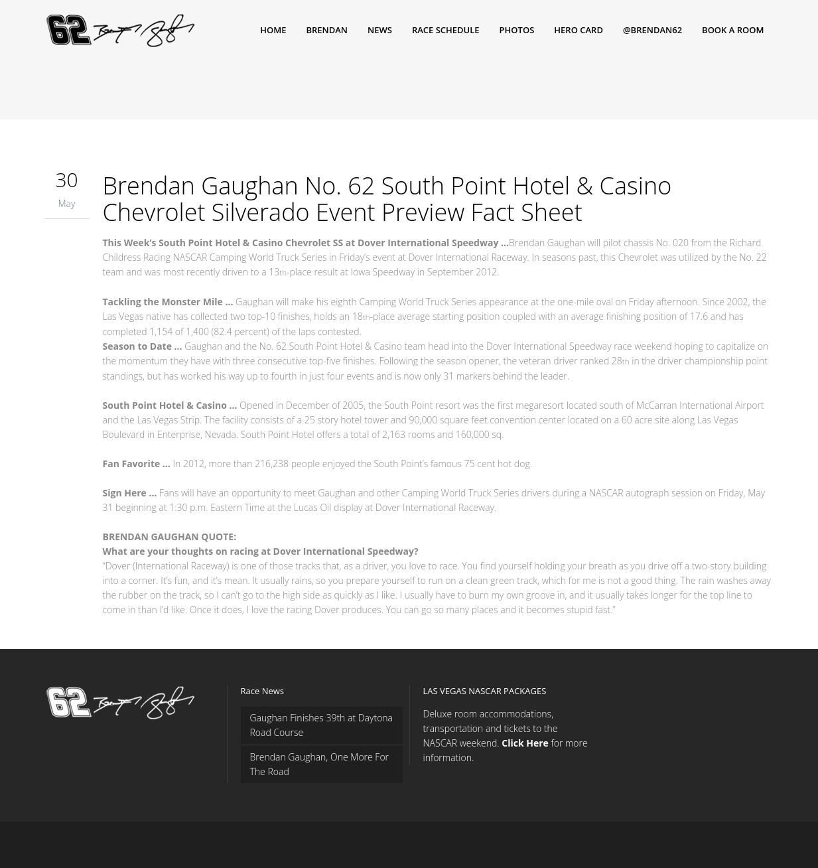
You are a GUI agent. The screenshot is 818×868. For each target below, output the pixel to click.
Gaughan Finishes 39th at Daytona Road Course (321, 725)
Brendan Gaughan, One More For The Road (319, 764)
